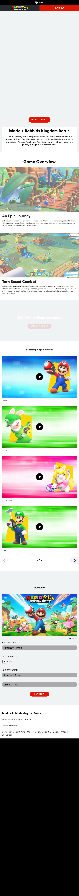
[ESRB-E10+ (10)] (39, 752)
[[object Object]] (39, 694)
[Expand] (73, 638)
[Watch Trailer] (40, 120)
